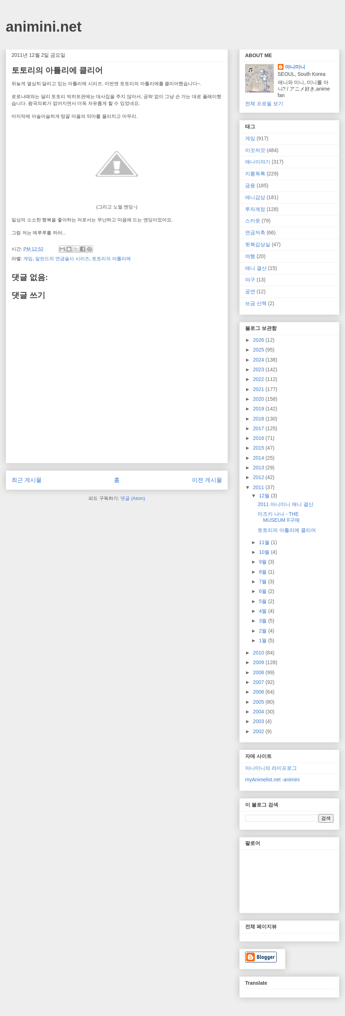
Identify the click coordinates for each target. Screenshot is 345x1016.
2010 (259, 653)
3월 (263, 621)
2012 (259, 477)
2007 (259, 682)
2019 (259, 409)
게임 (28, 258)
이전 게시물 (207, 480)
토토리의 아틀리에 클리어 (287, 530)
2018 (259, 419)
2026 (259, 340)
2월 (263, 631)
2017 (259, 428)
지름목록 (255, 173)
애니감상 (255, 197)
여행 (250, 256)
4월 (263, 611)
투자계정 (255, 209)
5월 (263, 601)
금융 (250, 185)
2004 (259, 711)
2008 (259, 672)
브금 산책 (256, 303)
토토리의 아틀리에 (111, 258)
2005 (259, 702)
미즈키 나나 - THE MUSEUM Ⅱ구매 (279, 517)
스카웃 (252, 221)
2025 (259, 350)
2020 (259, 399)
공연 (250, 291)
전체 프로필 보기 (264, 103)
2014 (259, 458)
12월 (265, 495)
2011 (259, 487)
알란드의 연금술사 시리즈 (62, 258)
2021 (259, 389)
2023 (259, 369)
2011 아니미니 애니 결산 (285, 504)
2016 (259, 438)
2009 (259, 662)
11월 (265, 542)
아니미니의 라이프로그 (271, 768)
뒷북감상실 (257, 244)
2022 (259, 379)
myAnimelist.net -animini (272, 779)
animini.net (44, 27)
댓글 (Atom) (132, 498)
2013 (259, 467)
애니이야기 (257, 162)
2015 (259, 448)
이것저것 (255, 150)
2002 (259, 731)
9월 (263, 562)
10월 (265, 552)
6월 (263, 591)
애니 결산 (256, 268)
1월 (263, 640)
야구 (250, 279)
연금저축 (255, 232)
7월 (263, 581)
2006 (259, 692)
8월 (263, 572)
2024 (259, 360)
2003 (259, 721)
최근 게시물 (27, 480)
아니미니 (295, 67)
